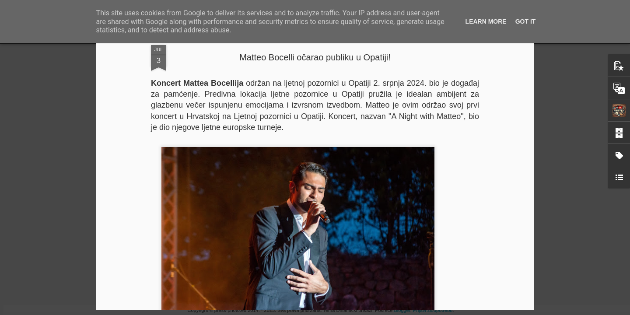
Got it (525, 21)
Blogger (402, 310)
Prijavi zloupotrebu (433, 310)
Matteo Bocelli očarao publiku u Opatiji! (315, 57)
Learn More (486, 21)
